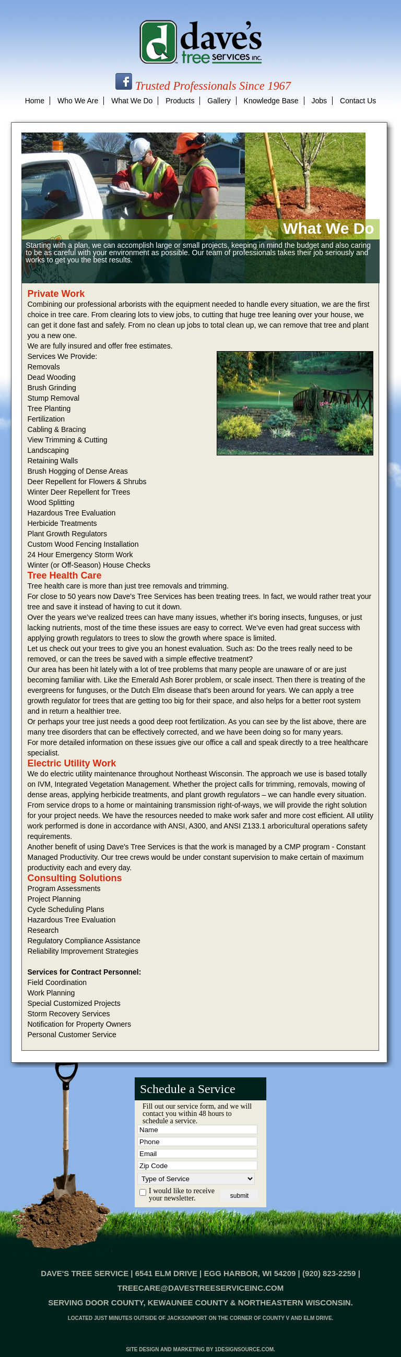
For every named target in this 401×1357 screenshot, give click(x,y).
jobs (319, 101)
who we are (77, 101)
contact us (358, 101)
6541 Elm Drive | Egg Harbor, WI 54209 (215, 1273)
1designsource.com (244, 1349)
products (180, 101)
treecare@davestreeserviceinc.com (200, 1287)
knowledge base (271, 101)
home (34, 101)
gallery (218, 101)
